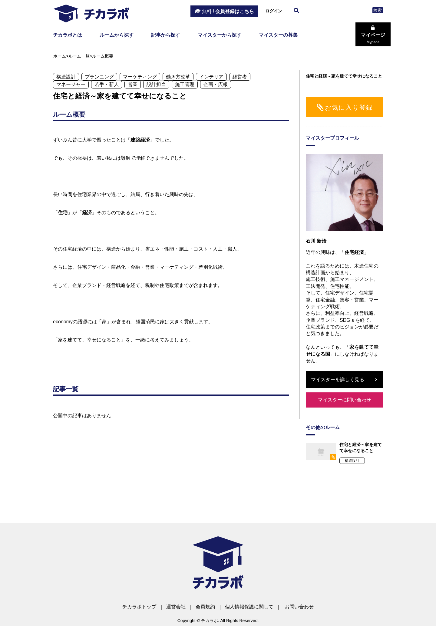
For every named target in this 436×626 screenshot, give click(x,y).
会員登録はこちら (228, 11)
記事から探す (165, 35)
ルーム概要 (102, 56)
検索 (377, 10)
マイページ (373, 38)
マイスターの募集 (278, 35)
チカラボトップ (139, 606)
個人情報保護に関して (249, 606)
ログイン (273, 10)
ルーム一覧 (79, 56)
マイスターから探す (219, 35)
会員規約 (205, 606)
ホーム (59, 56)
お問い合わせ (299, 606)
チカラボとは (67, 35)
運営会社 (176, 606)
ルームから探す (117, 35)
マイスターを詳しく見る (337, 379)
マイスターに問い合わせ (344, 399)
